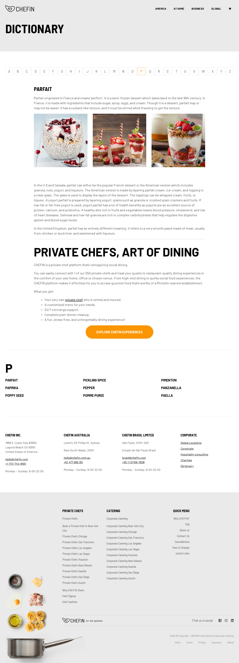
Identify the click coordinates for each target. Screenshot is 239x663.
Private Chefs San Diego (75, 577)
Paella (167, 395)
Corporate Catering (117, 518)
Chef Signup (69, 596)
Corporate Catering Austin (121, 578)
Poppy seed (14, 395)
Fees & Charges (181, 547)
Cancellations (182, 541)
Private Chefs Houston (75, 559)
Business (198, 8)
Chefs (178, 642)
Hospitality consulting (194, 454)
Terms (189, 642)
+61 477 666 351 (73, 462)
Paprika (11, 388)
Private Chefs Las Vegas (76, 553)
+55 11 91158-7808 (133, 462)
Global (216, 8)
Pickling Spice (94, 380)
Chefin (82, 620)
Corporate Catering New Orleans (124, 561)
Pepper (89, 388)
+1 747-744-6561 (15, 463)
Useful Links (183, 553)
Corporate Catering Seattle (121, 566)
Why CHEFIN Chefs (73, 590)
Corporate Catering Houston (122, 555)
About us (185, 530)
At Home (179, 8)
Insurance (217, 642)
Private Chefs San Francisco (78, 542)
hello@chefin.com (16, 459)
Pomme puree (93, 395)
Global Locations (191, 443)
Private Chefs (70, 518)
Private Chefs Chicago (74, 536)
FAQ (187, 524)
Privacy (202, 642)
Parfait (11, 380)
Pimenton (169, 380)
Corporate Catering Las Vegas (123, 549)
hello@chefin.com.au (77, 457)
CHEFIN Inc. (19, 8)
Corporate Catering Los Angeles (124, 543)
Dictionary (187, 466)
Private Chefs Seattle (74, 571)
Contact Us (183, 536)
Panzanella (171, 388)
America (160, 8)
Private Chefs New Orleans (77, 565)
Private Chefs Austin (73, 582)
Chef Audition (69, 602)
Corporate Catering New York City (125, 526)
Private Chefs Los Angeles (77, 548)
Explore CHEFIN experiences (119, 332)
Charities (186, 460)
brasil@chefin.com (134, 457)
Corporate (187, 448)
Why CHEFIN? (182, 518)
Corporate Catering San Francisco (125, 537)
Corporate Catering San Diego (123, 572)
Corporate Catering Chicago (122, 532)
